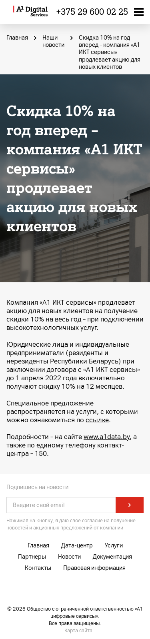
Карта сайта (78, 630)
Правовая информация (94, 568)
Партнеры (32, 556)
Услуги (114, 545)
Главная (38, 545)
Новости (69, 556)
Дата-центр (77, 545)
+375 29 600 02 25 (92, 11)
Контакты (38, 568)
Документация (112, 556)
